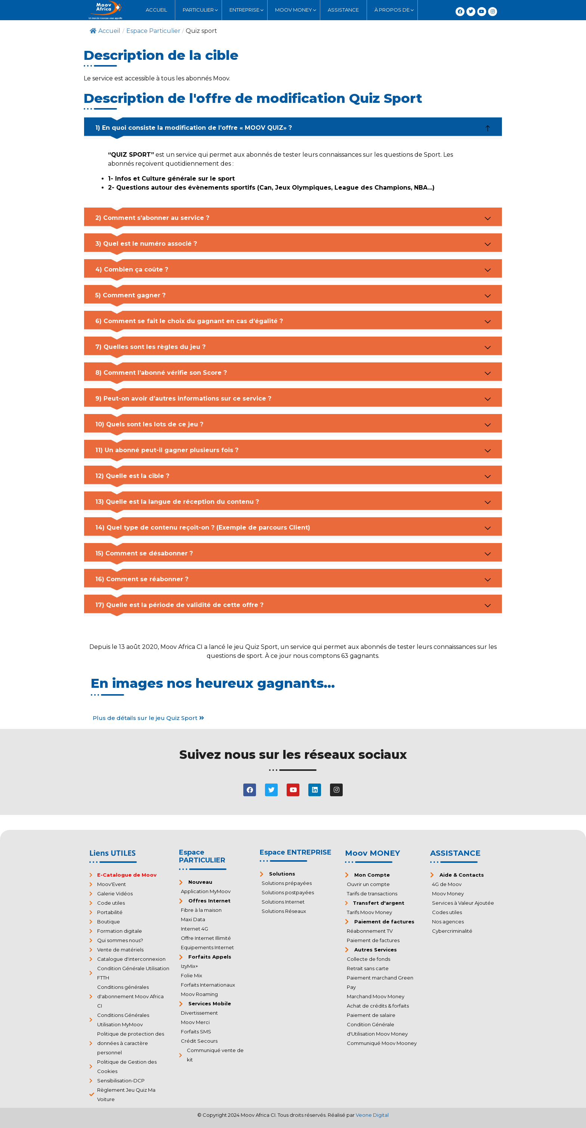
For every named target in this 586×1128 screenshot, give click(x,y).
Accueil (105, 30)
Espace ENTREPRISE (295, 852)
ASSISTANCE (455, 853)
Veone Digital (372, 1115)
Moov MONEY (372, 853)
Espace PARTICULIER (202, 856)
